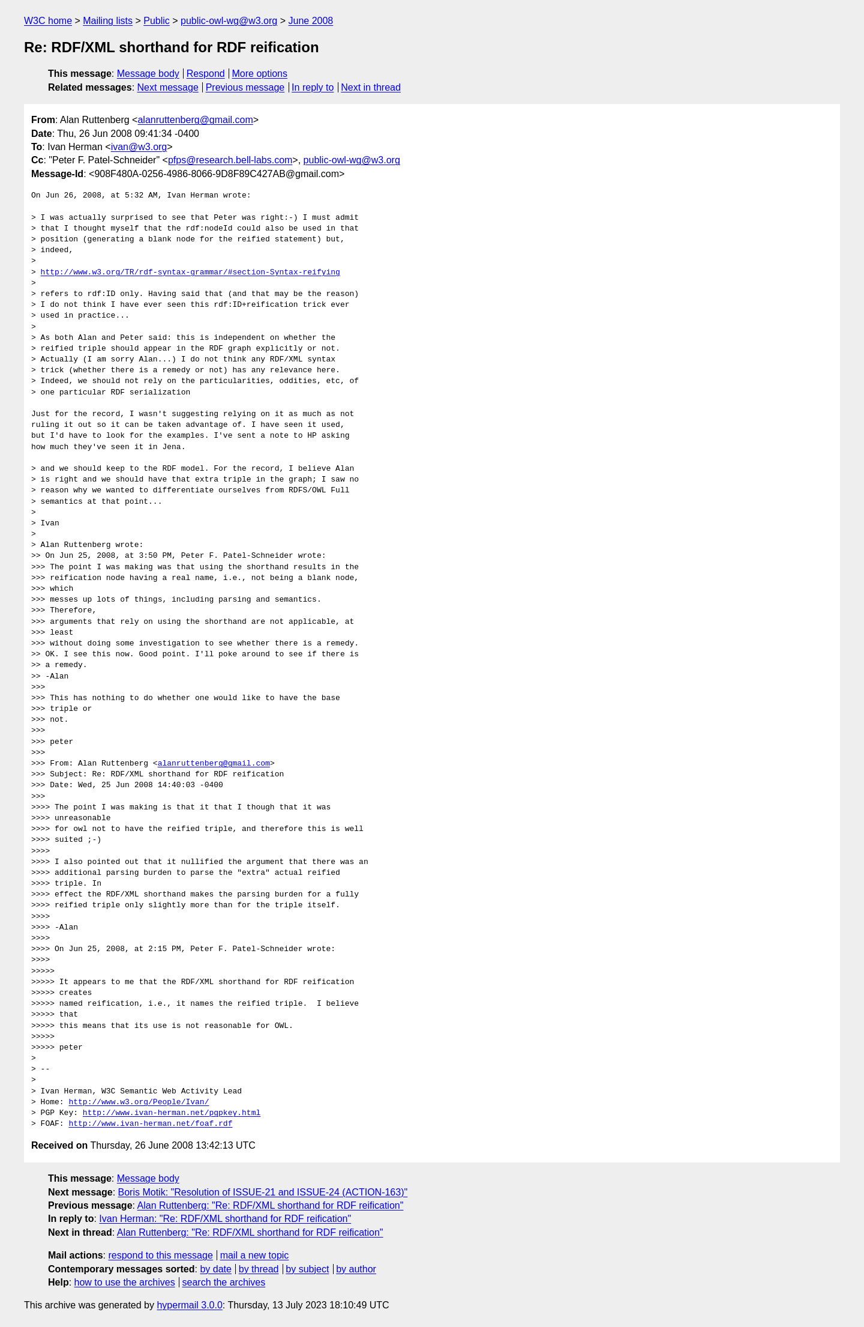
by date (215, 1269)
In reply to (313, 87)
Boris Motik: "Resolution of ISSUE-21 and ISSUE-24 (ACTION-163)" (263, 1192)
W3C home (48, 21)
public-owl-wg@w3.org (229, 21)
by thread (259, 1269)
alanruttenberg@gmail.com (195, 120)
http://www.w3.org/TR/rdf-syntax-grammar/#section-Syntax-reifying (190, 272)
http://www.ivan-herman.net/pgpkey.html (171, 1113)
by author (356, 1269)
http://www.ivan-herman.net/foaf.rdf (150, 1124)
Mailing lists (108, 21)
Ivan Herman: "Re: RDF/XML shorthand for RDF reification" (225, 1219)
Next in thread (371, 87)
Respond (206, 73)
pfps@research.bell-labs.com (230, 160)
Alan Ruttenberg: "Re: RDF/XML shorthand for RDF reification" (270, 1205)
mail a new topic (254, 1255)
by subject (307, 1269)
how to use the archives (124, 1282)
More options (260, 73)
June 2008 (310, 21)
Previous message (245, 87)
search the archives (224, 1282)
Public (156, 21)
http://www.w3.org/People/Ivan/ (138, 1102)
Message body (148, 73)
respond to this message (160, 1255)
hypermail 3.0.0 (189, 1305)
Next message (168, 87)
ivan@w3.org (139, 147)
